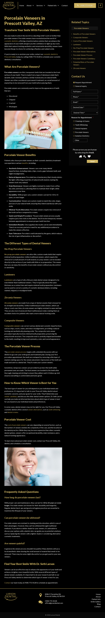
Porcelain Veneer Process (82, 55)
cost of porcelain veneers (17, 425)
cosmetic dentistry (11, 41)
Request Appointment (83, 82)
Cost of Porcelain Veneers (83, 41)
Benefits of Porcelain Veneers (84, 34)
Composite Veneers (80, 37)
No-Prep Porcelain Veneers (83, 48)
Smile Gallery (96, 602)
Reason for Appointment (82, 117)
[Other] (77, 140)
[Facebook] (100, 5)
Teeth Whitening (81, 125)
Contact (7, 583)
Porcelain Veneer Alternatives (84, 51)
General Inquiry (81, 86)
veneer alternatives (35, 410)
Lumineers (77, 44)
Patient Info (96, 599)
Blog (99, 604)
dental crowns (12, 412)
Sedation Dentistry (82, 136)
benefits (25, 163)
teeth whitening (54, 410)
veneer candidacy (10, 396)
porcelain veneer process (17, 352)
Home (98, 594)
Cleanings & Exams (82, 121)
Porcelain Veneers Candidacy (84, 58)
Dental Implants (81, 128)
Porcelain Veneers (82, 132)
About (98, 597)
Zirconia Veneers (79, 68)
